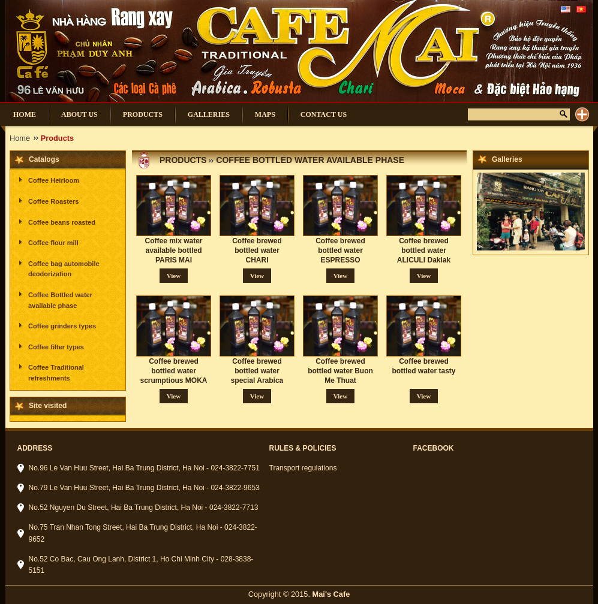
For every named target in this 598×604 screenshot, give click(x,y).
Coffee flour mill (53, 242)
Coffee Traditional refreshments (56, 373)
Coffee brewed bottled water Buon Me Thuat (340, 371)
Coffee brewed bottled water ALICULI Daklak (423, 250)
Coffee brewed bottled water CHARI (257, 250)
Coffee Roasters (53, 201)
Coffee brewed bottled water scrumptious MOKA (173, 371)
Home (20, 138)
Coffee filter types (56, 347)
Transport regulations (303, 468)
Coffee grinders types (62, 326)
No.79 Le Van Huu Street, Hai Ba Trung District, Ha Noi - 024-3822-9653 (144, 488)
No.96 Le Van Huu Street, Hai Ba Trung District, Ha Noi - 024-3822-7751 (144, 468)
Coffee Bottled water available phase (60, 300)
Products (183, 160)
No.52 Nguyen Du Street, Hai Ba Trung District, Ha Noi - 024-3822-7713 (144, 507)
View (174, 275)
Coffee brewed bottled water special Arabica (257, 371)
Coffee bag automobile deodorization (64, 269)
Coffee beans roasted (61, 222)
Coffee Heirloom (53, 180)
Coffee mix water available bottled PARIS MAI (173, 250)
